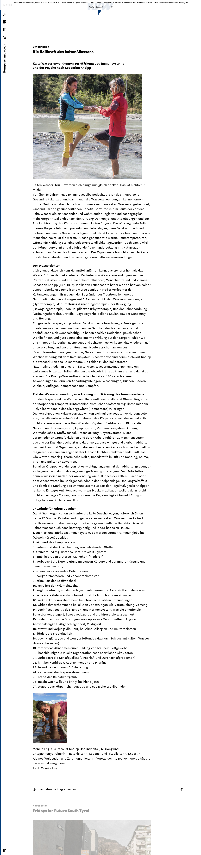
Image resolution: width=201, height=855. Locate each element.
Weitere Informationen (98, 7)
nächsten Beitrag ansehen (54, 789)
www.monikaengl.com (49, 763)
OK (112, 7)
